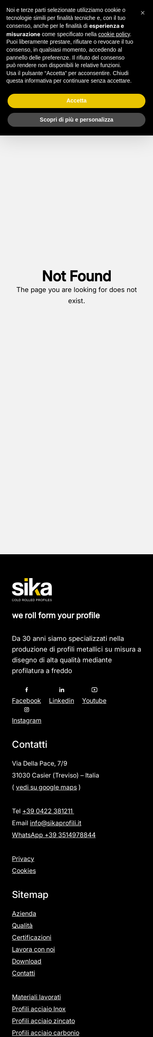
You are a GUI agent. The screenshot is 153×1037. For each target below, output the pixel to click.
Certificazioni (31, 937)
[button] (142, 12)
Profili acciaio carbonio (45, 1033)
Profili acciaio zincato (43, 1021)
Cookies (24, 870)
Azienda (24, 913)
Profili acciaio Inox (39, 1009)
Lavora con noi (33, 949)
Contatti (23, 973)
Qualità (22, 925)
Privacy (23, 859)
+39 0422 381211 (48, 811)
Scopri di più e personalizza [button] (76, 119)
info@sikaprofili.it (55, 823)
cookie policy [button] (114, 34)
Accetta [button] (77, 100)
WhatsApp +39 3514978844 (54, 835)
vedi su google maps (46, 787)
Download (26, 961)
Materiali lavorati (36, 997)
